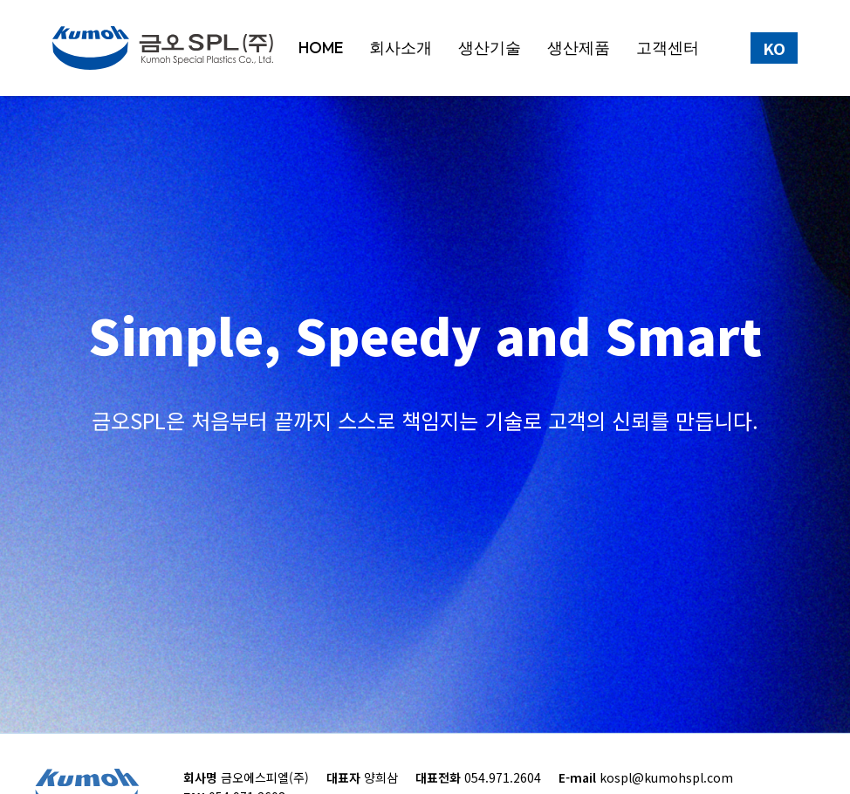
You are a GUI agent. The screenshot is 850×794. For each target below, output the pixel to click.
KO (774, 48)
